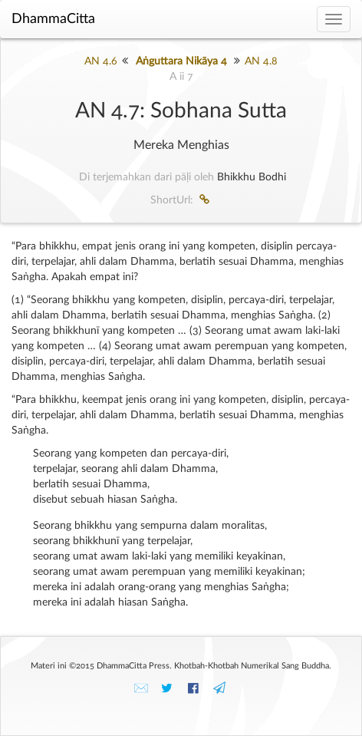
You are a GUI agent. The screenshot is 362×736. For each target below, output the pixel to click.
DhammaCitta (53, 19)
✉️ (141, 688)
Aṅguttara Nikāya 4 (181, 61)
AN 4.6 (100, 61)
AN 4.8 (261, 61)
